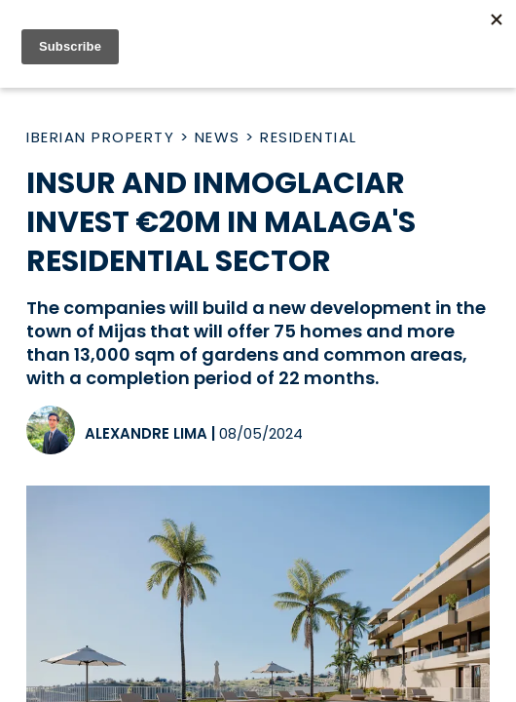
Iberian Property (100, 137)
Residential (308, 137)
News (217, 137)
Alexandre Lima (146, 433)
